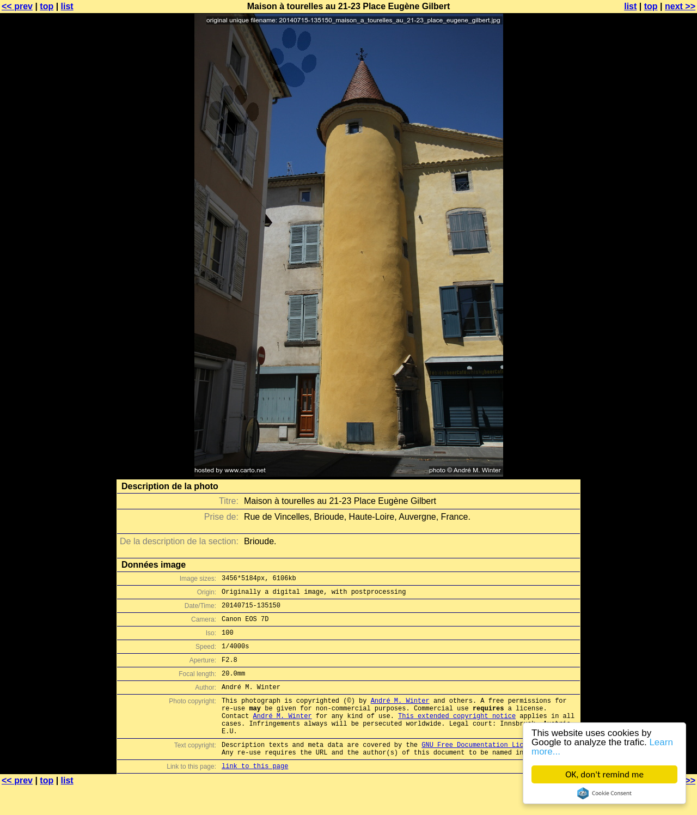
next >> (680, 6)
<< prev (17, 6)
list (67, 6)
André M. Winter (400, 716)
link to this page (255, 793)
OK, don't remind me (604, 774)
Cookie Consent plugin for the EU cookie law (604, 793)
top (46, 6)
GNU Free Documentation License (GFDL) (493, 769)
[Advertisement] (652, 269)
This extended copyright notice (457, 735)
